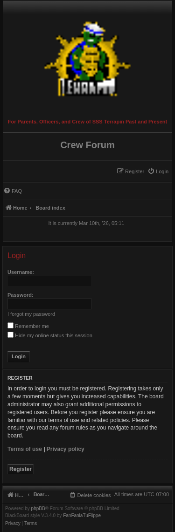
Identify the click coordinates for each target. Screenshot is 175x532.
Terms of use (24, 449)
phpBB (38, 508)
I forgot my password (31, 314)
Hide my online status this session (49, 335)
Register (20, 469)
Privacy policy (65, 449)
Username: (20, 272)
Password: (20, 295)
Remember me (28, 326)
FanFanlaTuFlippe (82, 515)
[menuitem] (157, 171)
